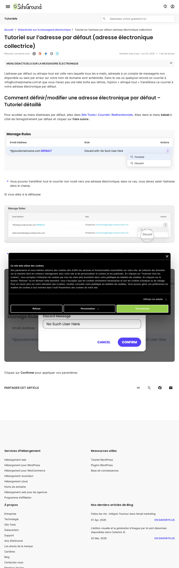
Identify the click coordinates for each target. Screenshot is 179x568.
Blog (7, 556)
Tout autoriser (142, 309)
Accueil (9, 29)
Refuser (37, 309)
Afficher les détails (153, 299)
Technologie (11, 519)
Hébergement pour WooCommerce (24, 470)
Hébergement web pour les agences (25, 492)
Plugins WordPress (102, 465)
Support (9, 535)
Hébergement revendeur (18, 475)
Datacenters (11, 529)
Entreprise (10, 513)
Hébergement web (15, 459)
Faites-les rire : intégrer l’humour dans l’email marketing (123, 513)
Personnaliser (90, 309)
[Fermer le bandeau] (167, 256)
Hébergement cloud (16, 481)
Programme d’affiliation (17, 497)
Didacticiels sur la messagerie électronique (44, 29)
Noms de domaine (15, 486)
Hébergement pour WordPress (22, 465)
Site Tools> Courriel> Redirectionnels (107, 115)
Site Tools (10, 524)
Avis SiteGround (13, 540)
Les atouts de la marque (18, 546)
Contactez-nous (13, 562)
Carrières (9, 551)
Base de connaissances (104, 470)
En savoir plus (165, 519)
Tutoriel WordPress (102, 459)
